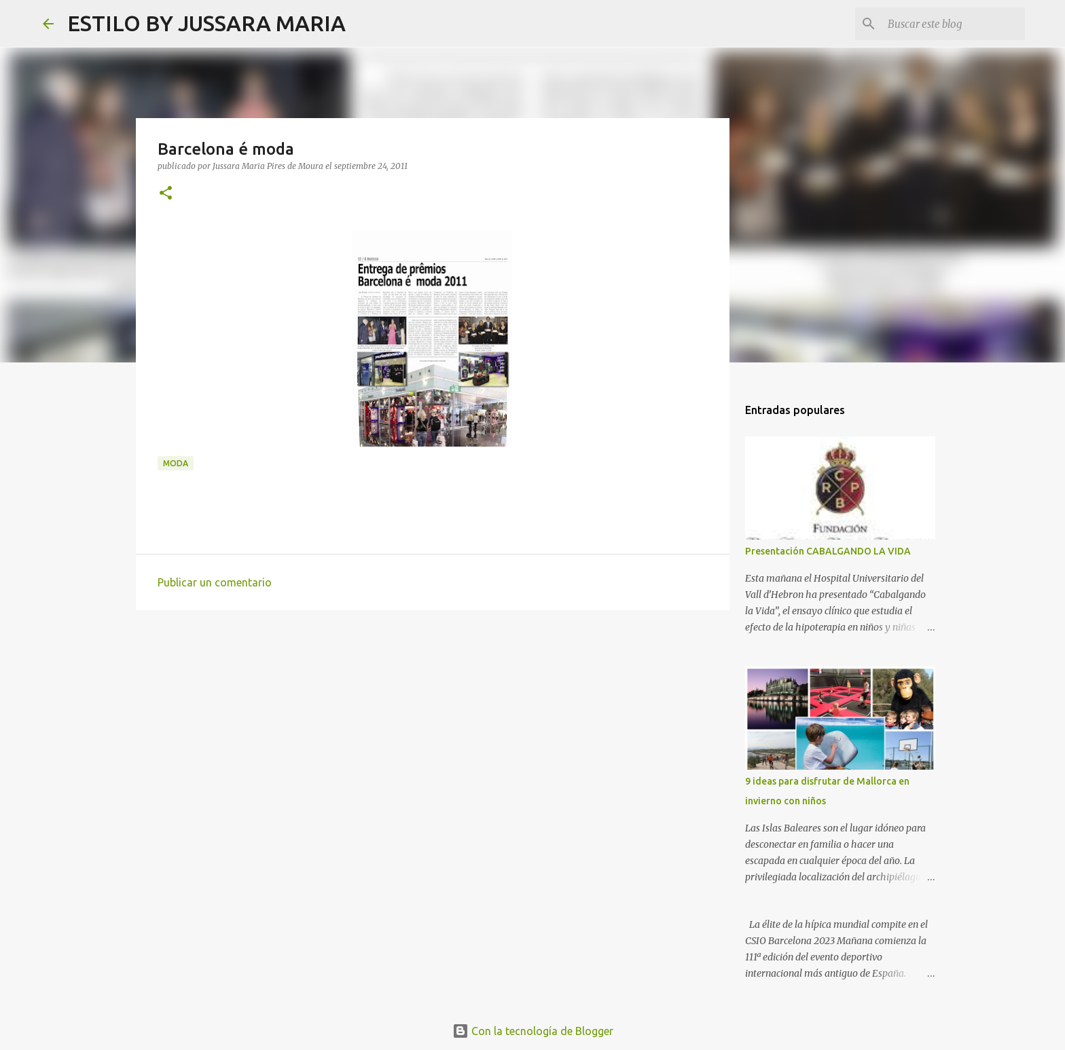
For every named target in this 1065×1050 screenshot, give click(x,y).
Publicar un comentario (215, 582)
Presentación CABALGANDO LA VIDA (828, 551)
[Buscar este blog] (953, 23)
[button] (166, 194)
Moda (175, 463)
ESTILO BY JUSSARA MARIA (206, 23)
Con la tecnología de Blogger (532, 1031)
